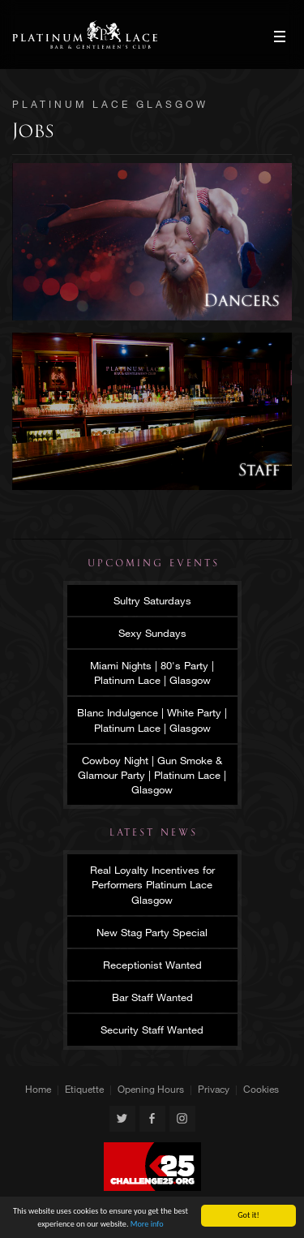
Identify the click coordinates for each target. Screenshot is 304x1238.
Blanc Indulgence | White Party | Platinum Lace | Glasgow (152, 719)
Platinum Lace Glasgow (84, 34)
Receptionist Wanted (152, 964)
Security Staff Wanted (152, 1029)
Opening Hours (151, 1088)
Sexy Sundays (152, 632)
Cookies (261, 1088)
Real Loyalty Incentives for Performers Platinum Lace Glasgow (152, 884)
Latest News (153, 832)
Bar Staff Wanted (152, 997)
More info (147, 1224)
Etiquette (84, 1088)
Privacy (213, 1088)
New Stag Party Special (152, 932)
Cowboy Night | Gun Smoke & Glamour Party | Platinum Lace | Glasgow (152, 775)
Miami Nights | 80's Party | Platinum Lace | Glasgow (152, 672)
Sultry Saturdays (152, 600)
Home (38, 1088)
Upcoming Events (154, 563)
